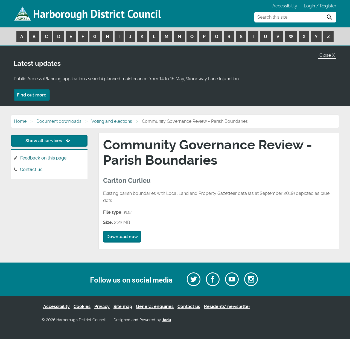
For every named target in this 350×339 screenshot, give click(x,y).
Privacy (102, 306)
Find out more (31, 95)
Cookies (82, 306)
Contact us (31, 169)
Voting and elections (111, 121)
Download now (122, 236)
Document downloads (58, 121)
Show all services (49, 140)
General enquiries (155, 306)
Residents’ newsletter (227, 306)
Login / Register (320, 5)
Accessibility (284, 5)
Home (20, 121)
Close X (327, 55)
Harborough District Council (97, 14)
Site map (122, 306)
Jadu (166, 320)
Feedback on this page (43, 158)
